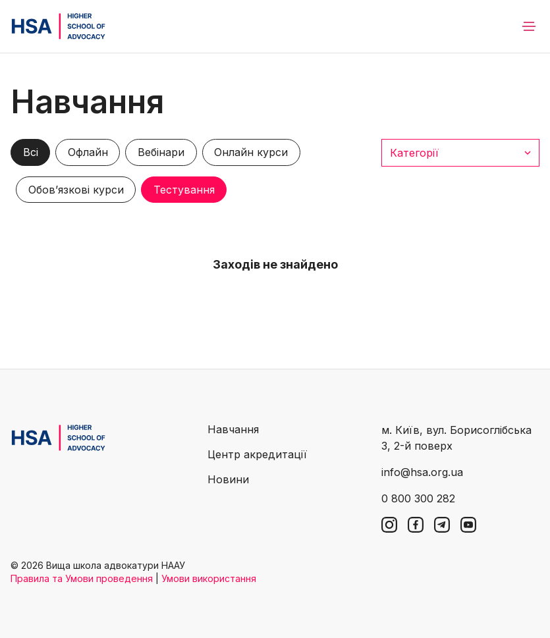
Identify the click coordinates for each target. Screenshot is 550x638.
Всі (30, 152)
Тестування (184, 189)
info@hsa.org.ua (422, 472)
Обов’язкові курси (76, 189)
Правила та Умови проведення (82, 578)
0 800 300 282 (418, 498)
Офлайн (88, 152)
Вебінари (161, 152)
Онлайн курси (251, 152)
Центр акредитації (257, 454)
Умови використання (208, 578)
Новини (228, 479)
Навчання (233, 429)
